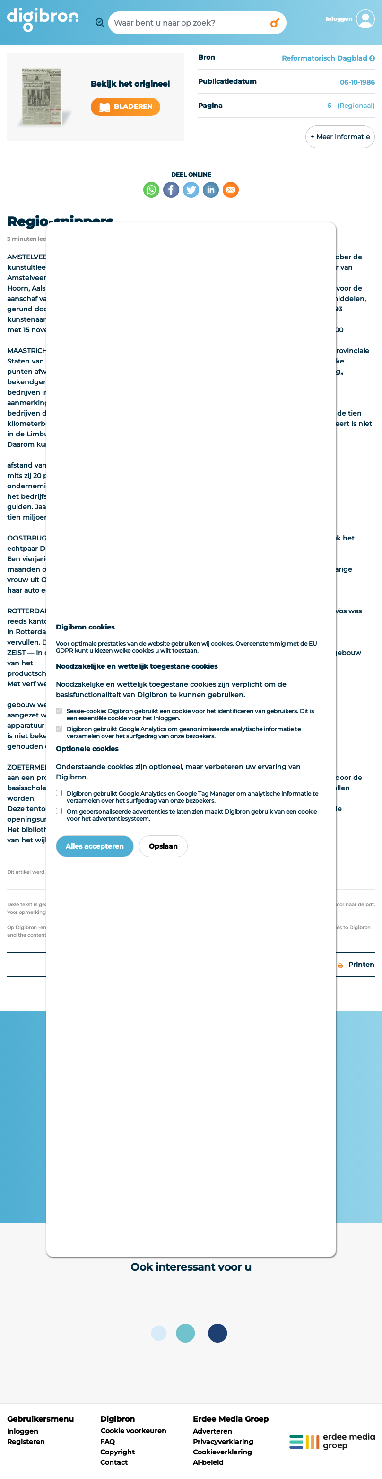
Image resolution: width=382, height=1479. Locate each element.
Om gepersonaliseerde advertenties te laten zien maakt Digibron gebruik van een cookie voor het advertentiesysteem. (192, 815)
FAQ (107, 1441)
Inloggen (22, 1431)
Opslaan (163, 846)
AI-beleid (208, 1462)
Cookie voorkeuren (133, 1430)
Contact (114, 1462)
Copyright (117, 1452)
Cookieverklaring (222, 1452)
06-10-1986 (357, 82)
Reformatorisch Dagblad (324, 58)
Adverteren (212, 1431)
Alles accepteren (95, 846)
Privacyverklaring (223, 1441)
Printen (356, 964)
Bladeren (126, 106)
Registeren (26, 1441)
